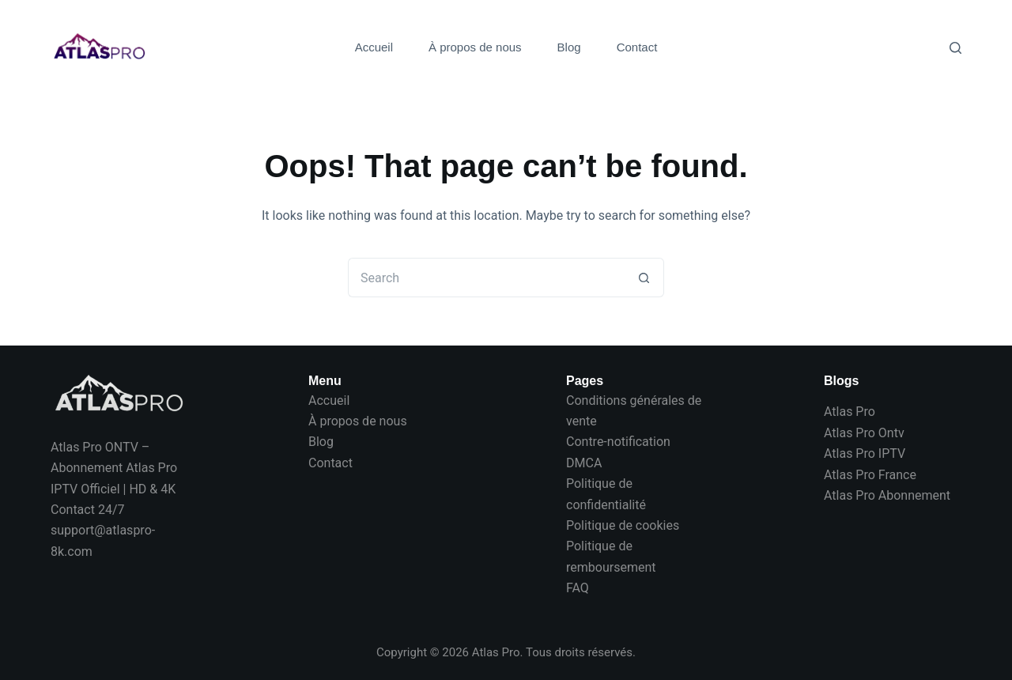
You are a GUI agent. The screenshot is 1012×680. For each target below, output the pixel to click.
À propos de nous (475, 47)
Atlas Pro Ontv (864, 432)
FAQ (577, 587)
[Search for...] (486, 277)
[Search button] (644, 277)
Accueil (374, 47)
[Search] (955, 48)
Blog (569, 47)
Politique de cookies (622, 525)
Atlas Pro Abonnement (887, 495)
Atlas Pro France (870, 474)
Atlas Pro (849, 411)
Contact (637, 47)
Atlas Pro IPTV (864, 453)
